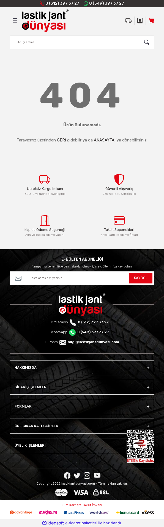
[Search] (82, 42)
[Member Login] (140, 20)
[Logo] (45, 20)
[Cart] (151, 21)
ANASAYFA (104, 140)
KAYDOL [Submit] (140, 278)
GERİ (61, 140)
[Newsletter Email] (82, 278)
